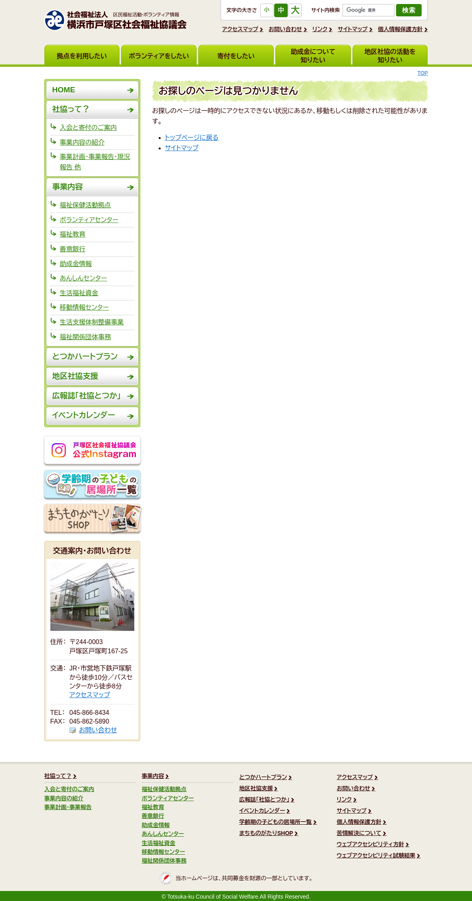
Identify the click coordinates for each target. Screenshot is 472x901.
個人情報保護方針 (400, 29)
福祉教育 (73, 234)
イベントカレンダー (83, 415)
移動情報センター (84, 307)
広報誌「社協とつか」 (86, 396)
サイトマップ (353, 29)
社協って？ (71, 109)
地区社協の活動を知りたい (390, 56)
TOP (422, 73)
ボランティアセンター (89, 220)
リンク (320, 29)
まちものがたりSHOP (92, 519)
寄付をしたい (236, 56)
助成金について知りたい (313, 56)
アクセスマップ (240, 29)
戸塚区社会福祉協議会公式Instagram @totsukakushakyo (92, 451)
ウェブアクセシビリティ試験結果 (376, 855)
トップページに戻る (192, 137)
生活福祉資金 (79, 293)
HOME (64, 90)
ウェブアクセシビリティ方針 (370, 844)
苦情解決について (359, 833)
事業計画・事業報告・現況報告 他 (95, 162)
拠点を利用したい (82, 56)
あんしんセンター (83, 278)
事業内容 (67, 187)
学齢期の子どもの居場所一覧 (92, 485)
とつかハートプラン (85, 356)
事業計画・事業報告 (68, 807)
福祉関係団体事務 (85, 337)
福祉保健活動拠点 (85, 205)
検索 (409, 10)
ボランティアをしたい (159, 56)
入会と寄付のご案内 (88, 127)
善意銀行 (73, 249)
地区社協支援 (75, 376)
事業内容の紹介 (82, 142)
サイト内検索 (325, 10)
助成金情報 (76, 264)
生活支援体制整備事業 (92, 322)
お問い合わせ (285, 29)
